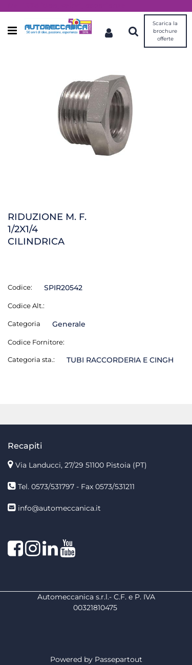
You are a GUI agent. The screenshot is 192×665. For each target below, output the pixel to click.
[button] (96, 114)
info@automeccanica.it (59, 508)
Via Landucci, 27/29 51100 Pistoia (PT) (81, 465)
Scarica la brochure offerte (165, 31)
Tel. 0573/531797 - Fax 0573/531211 (76, 486)
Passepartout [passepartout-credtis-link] (118, 659)
